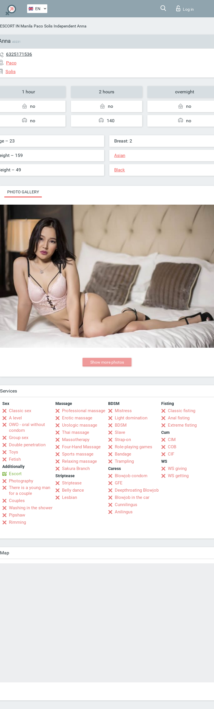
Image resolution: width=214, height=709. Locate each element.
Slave (120, 432)
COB (172, 446)
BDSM (121, 425)
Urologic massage (79, 425)
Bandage (123, 454)
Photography (21, 481)
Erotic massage (77, 418)
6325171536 (19, 54)
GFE (119, 483)
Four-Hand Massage (81, 446)
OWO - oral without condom (27, 427)
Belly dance (73, 490)
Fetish (15, 459)
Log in (185, 8)
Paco (38, 26)
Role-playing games (133, 446)
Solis (48, 26)
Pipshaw (17, 515)
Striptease (72, 483)
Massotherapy (75, 439)
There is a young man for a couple (29, 490)
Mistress (123, 410)
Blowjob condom (131, 475)
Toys (13, 452)
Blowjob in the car (132, 497)
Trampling (124, 461)
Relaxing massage (79, 461)
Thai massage (75, 432)
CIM (172, 439)
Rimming (17, 522)
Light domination (131, 418)
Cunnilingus (126, 504)
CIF (171, 454)
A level (15, 418)
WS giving (177, 468)
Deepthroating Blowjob (137, 490)
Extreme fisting (182, 425)
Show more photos (107, 362)
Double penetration (27, 444)
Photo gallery (23, 192)
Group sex (18, 437)
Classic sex (20, 410)
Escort (15, 473)
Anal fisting (178, 418)
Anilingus (124, 511)
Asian (119, 155)
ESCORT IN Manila (16, 26)
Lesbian (69, 497)
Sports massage (77, 454)
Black (119, 170)
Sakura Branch (76, 468)
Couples (17, 500)
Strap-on (123, 439)
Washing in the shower (30, 507)
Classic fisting (181, 410)
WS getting (178, 475)
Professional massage (83, 410)
